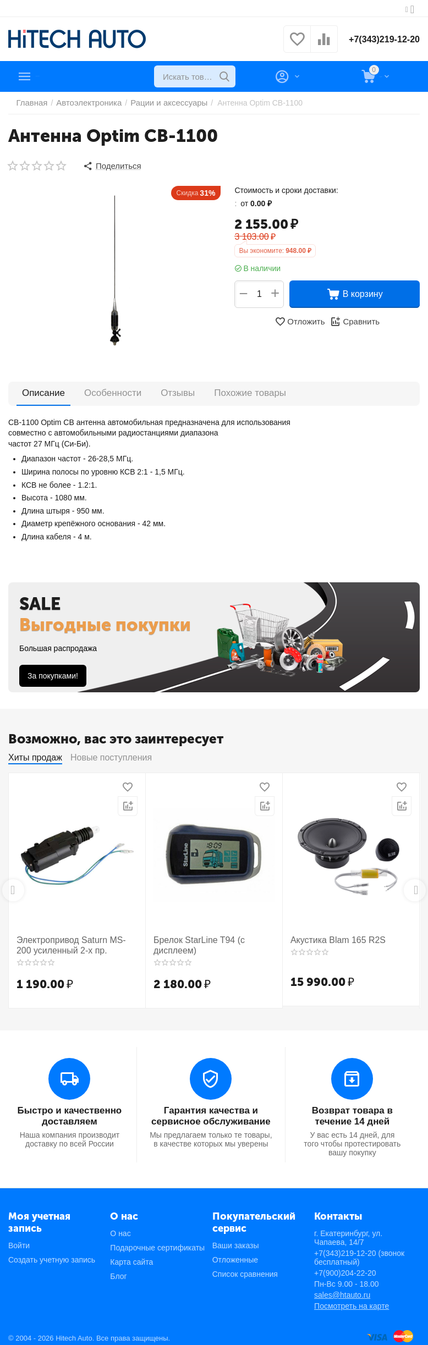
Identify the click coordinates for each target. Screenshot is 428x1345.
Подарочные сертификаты (157, 1241)
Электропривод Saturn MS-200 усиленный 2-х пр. (71, 942)
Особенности (110, 390)
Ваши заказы (235, 1239)
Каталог (55, 76)
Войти (19, 1239)
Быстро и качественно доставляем (69, 1110)
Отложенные (235, 1253)
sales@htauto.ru (342, 1289)
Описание (41, 390)
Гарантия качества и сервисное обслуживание (211, 1110)
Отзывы (172, 390)
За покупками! (53, 673)
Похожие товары (242, 390)
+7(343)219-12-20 (380, 39)
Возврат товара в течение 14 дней (352, 1110)
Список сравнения (245, 1268)
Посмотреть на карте (351, 1300)
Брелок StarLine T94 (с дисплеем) (213, 937)
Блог (118, 1270)
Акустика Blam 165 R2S (332, 937)
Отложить (301, 319)
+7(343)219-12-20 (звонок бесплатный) (359, 1251)
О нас (120, 1227)
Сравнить (353, 319)
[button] (110, 165)
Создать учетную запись (51, 1253)
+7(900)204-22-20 (345, 1267)
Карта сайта (131, 1256)
